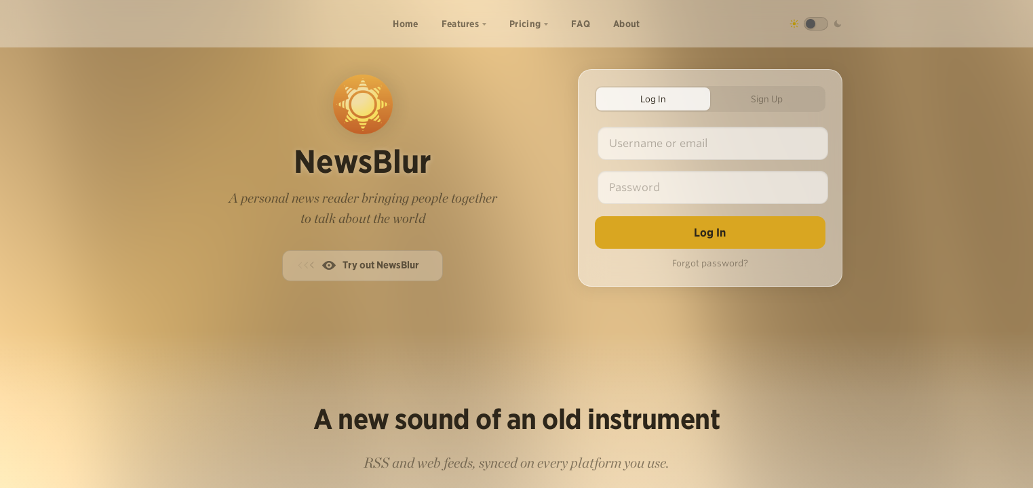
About (626, 23)
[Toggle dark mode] (816, 23)
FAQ (580, 23)
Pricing (525, 23)
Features (460, 23)
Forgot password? (710, 263)
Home (405, 23)
